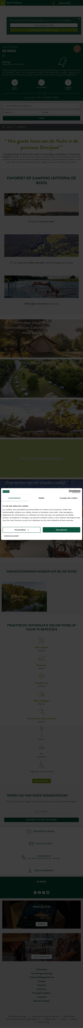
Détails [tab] (41, 498)
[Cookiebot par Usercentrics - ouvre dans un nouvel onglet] (70, 491)
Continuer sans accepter (11, 536)
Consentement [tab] (14, 498)
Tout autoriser (61, 530)
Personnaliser (22, 530)
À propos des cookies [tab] (68, 498)
